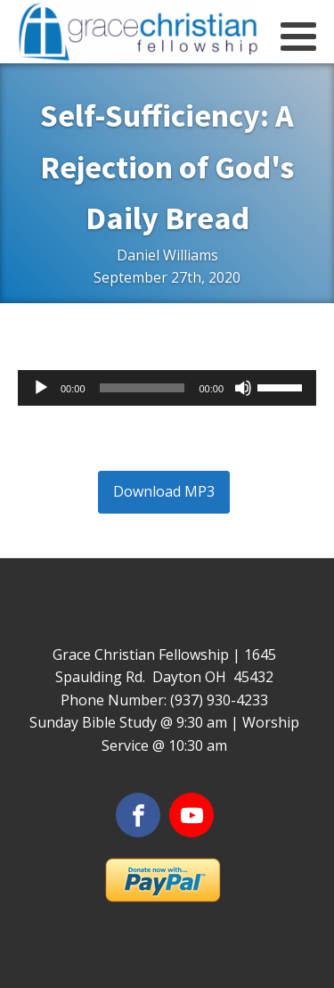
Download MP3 (164, 491)
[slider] (142, 387)
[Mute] (243, 388)
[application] (167, 388)
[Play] (41, 388)
